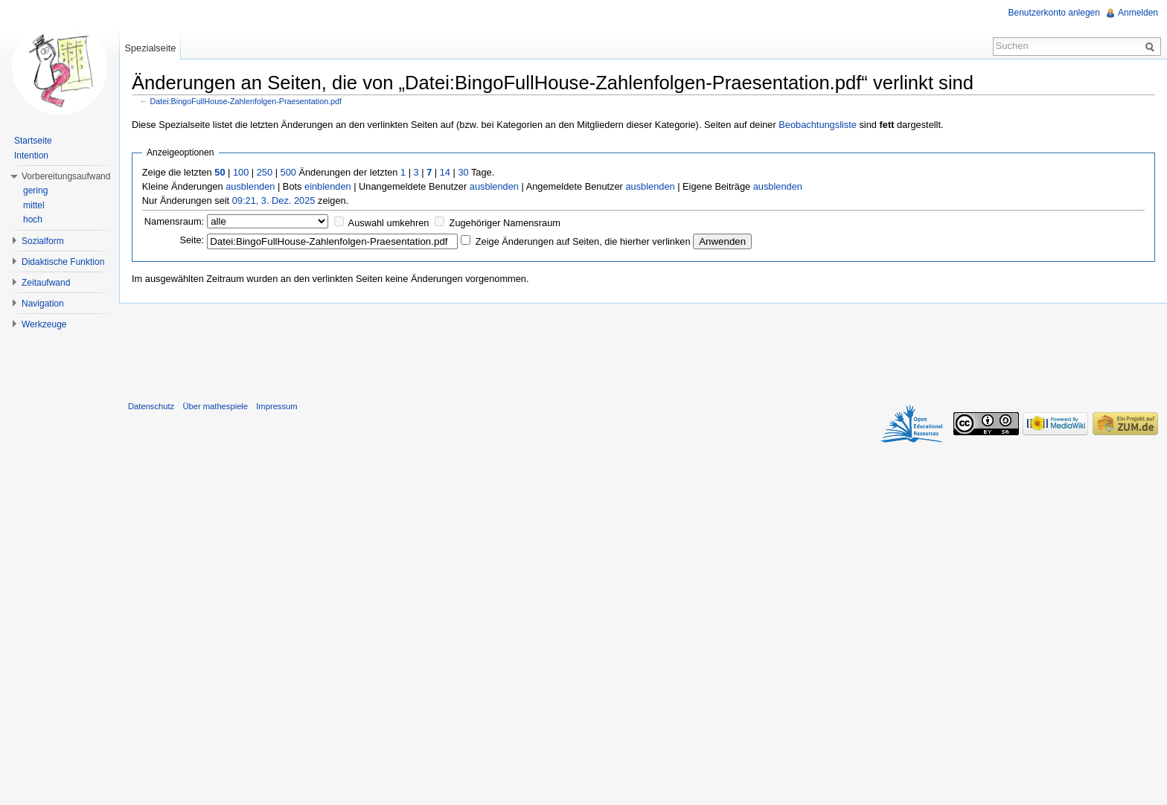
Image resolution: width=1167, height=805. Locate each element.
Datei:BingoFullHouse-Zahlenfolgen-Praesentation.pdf (246, 101)
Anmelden (1138, 12)
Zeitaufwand (46, 283)
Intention (31, 155)
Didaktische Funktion (63, 262)
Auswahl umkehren (388, 222)
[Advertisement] (643, 348)
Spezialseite (150, 48)
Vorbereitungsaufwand (66, 176)
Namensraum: (174, 221)
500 (288, 172)
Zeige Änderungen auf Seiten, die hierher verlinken (583, 241)
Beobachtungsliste (817, 124)
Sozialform (43, 241)
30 (463, 172)
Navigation (43, 303)
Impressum (276, 406)
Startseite (33, 140)
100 (241, 172)
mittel (34, 205)
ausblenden (250, 186)
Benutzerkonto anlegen (1054, 12)
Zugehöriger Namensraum (505, 222)
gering (35, 190)
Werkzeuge (44, 324)
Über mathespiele (215, 406)
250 (264, 172)
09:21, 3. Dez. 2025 (274, 200)
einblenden (327, 186)
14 (445, 172)
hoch (32, 219)
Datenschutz (151, 406)
